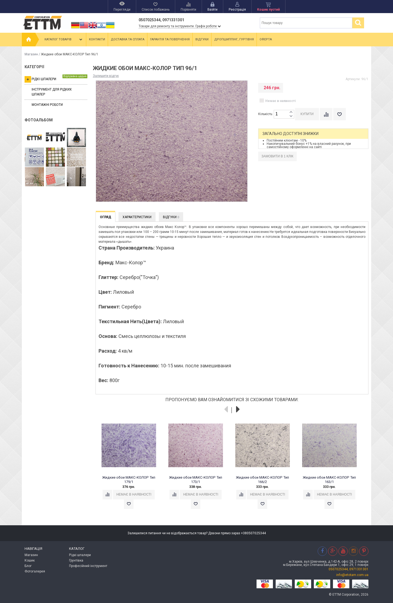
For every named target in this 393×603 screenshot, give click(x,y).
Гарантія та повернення (170, 39)
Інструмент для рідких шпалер (52, 92)
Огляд (105, 217)
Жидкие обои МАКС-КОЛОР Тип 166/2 (262, 479)
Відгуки (202, 39)
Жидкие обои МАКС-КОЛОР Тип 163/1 (329, 479)
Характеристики (137, 217)
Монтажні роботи (47, 105)
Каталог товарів (63, 39)
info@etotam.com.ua (352, 575)
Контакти (97, 39)
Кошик (30, 560)
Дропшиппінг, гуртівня (234, 39)
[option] (131, 469)
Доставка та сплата (127, 39)
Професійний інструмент (88, 566)
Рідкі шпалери (56, 78)
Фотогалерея (35, 571)
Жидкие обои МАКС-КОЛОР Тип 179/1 (128, 479)
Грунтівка (76, 560)
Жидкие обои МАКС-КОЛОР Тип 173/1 (195, 479)
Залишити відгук (106, 76)
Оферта (266, 39)
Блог (28, 566)
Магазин (31, 54)
